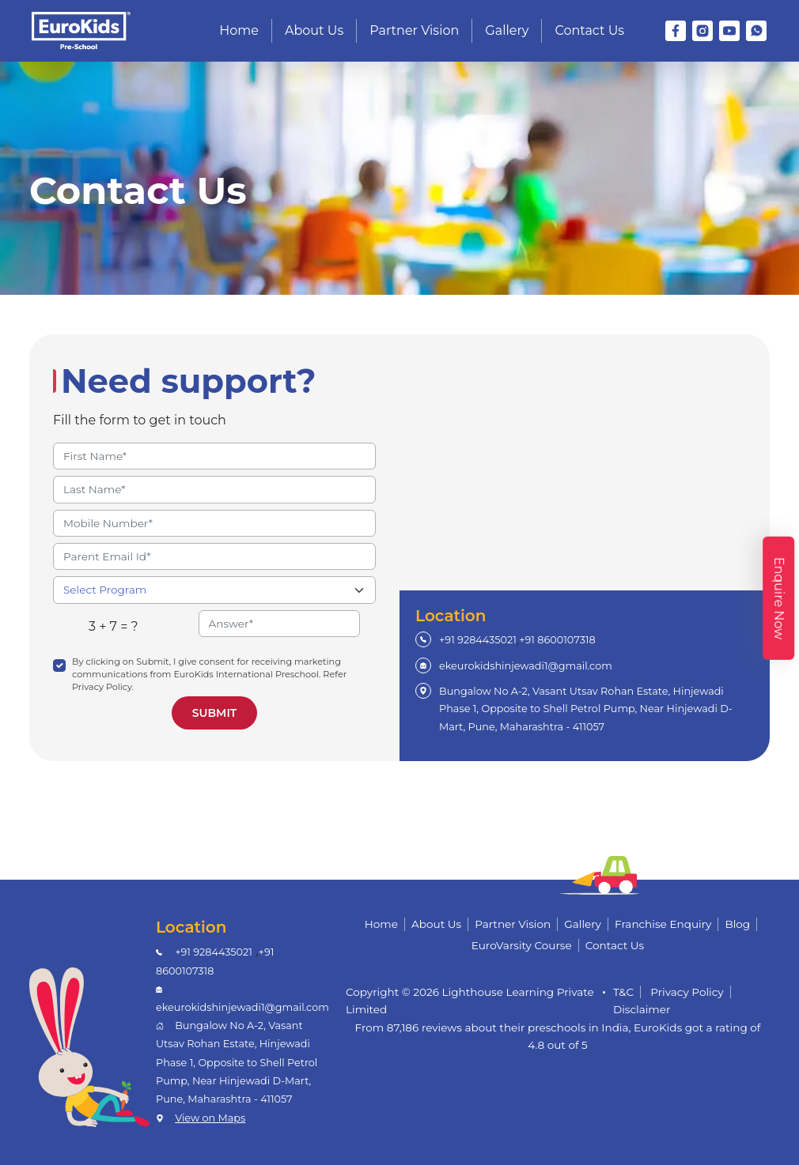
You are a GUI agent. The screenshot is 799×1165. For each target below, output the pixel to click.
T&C (623, 992)
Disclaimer (642, 1009)
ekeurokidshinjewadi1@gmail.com (525, 666)
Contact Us (589, 30)
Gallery (506, 30)
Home (239, 30)
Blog (737, 924)
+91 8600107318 (557, 640)
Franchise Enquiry (663, 924)
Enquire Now (778, 598)
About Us (314, 30)
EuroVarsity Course (521, 945)
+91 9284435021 (478, 640)
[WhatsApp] (756, 31)
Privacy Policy (687, 992)
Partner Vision (414, 30)
